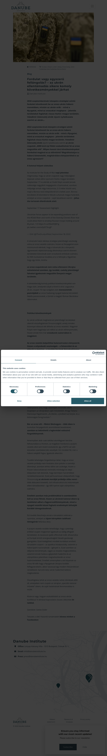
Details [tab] (53, 360)
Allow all (87, 401)
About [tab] (88, 360)
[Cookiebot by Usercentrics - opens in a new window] (94, 353)
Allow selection (53, 401)
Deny (19, 401)
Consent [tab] (18, 360)
